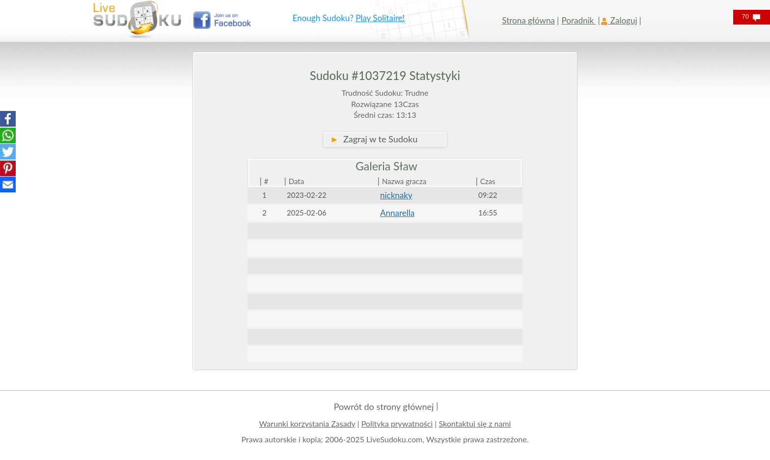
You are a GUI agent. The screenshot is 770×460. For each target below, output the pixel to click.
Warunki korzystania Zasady (307, 423)
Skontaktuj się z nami (475, 423)
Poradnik (579, 20)
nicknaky (396, 195)
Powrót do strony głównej (384, 406)
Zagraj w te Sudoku (373, 139)
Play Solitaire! (380, 18)
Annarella (397, 213)
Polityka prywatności (397, 423)
